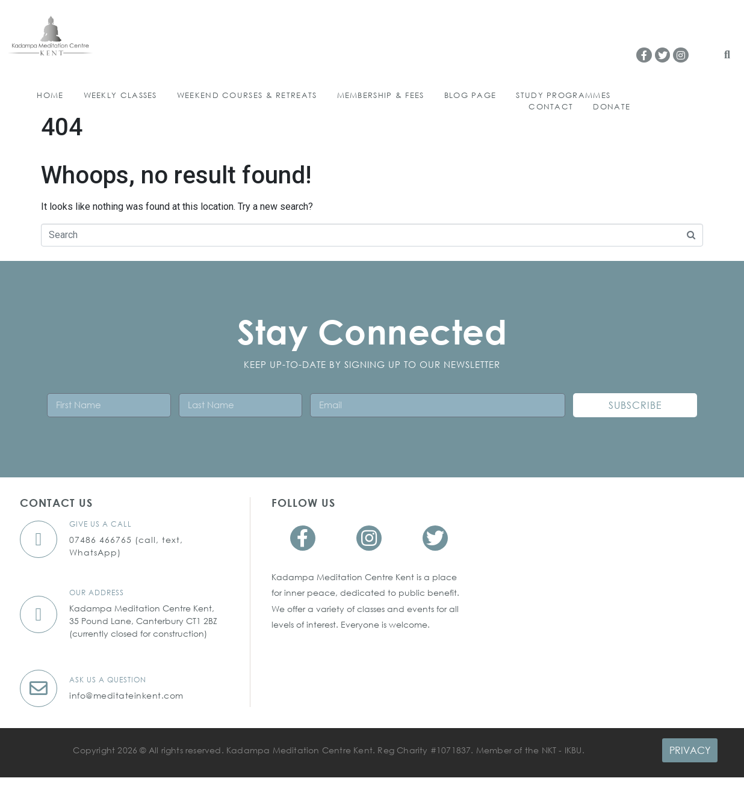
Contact (551, 107)
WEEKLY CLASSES (120, 95)
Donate (611, 107)
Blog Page (470, 95)
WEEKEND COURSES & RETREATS (247, 95)
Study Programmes (563, 95)
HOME (50, 95)
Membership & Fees (380, 95)
